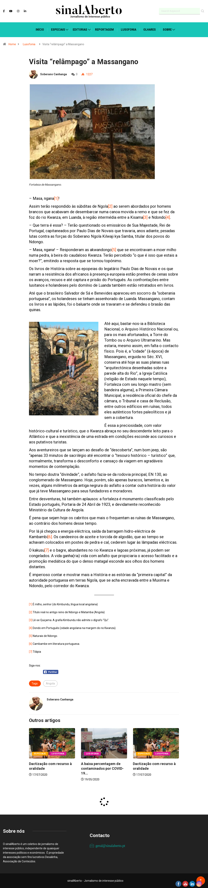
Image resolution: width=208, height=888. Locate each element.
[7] (46, 550)
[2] (110, 206)
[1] (56, 198)
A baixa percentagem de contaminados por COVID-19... (102, 768)
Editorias (80, 29)
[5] (114, 249)
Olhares (149, 29)
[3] (145, 217)
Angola (50, 683)
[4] (168, 217)
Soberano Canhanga (53, 74)
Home (12, 44)
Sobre (167, 29)
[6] (50, 536)
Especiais (58, 29)
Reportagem (104, 29)
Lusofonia (128, 29)
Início (40, 29)
